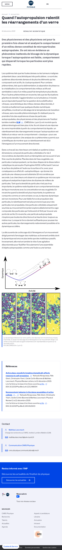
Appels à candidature (42, 513)
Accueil (5, 14)
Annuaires (38, 520)
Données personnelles (32, 547)
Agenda (5, 527)
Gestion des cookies (49, 547)
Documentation (40, 527)
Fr (47, 4)
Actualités (15, 14)
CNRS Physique (8, 513)
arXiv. (42, 384)
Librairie (37, 517)
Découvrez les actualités (16, 480)
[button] (10, 546)
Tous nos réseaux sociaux (26, 501)
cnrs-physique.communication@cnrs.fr (24, 450)
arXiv (42, 403)
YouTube (17, 496)
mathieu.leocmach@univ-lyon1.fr (21, 437)
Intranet (37, 523)
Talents (4, 520)
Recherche (6, 517)
